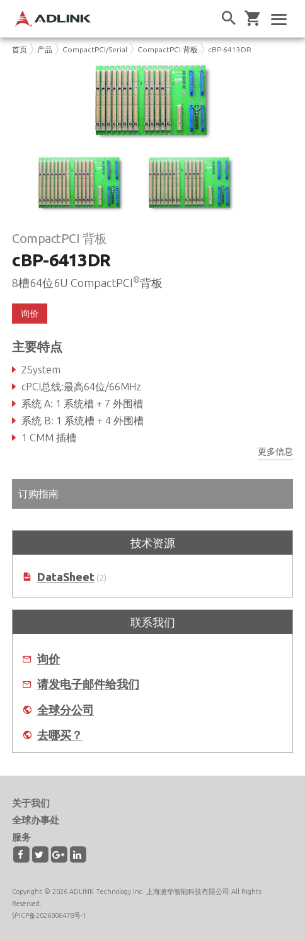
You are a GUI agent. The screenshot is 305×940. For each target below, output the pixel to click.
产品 (44, 49)
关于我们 (31, 803)
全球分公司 (65, 710)
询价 (29, 314)
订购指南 (38, 493)
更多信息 (275, 451)
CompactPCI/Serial (94, 49)
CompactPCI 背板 (167, 49)
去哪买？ (60, 735)
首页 (19, 49)
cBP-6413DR (229, 49)
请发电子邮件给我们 (88, 684)
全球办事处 (35, 820)
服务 (21, 837)
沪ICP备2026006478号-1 (49, 915)
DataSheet (66, 577)
